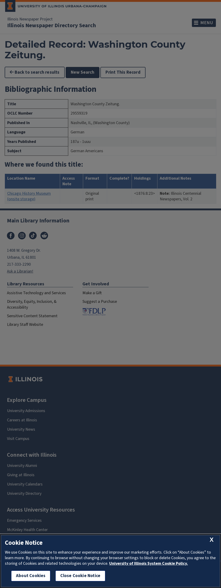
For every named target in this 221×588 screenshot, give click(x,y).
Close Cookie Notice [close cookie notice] (80, 576)
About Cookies (30, 576)
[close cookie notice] (211, 539)
